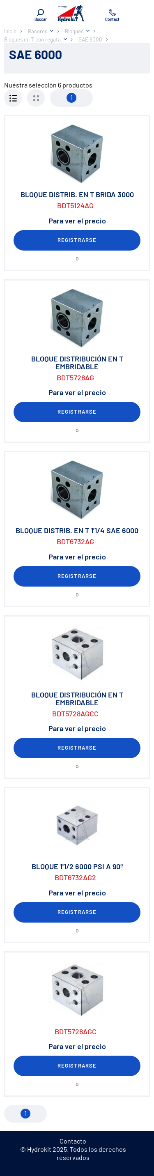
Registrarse (76, 240)
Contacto (73, 1141)
